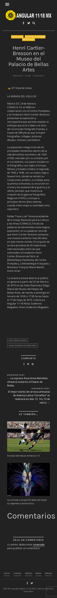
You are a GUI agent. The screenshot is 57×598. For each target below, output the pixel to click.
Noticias (48, 573)
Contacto (17, 573)
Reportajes (29, 39)
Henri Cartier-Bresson (17, 340)
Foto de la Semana (35, 37)
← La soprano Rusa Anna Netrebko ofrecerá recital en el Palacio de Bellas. (27, 382)
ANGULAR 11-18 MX (22, 76)
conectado (39, 544)
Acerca (7, 573)
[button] (28, 436)
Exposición (17, 37)
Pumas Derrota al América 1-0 (23, 455)
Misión (38, 573)
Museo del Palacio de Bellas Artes (22, 345)
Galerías (28, 573)
